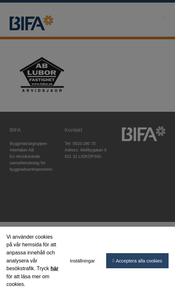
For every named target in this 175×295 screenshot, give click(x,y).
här (55, 268)
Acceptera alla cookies (139, 260)
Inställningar (82, 260)
